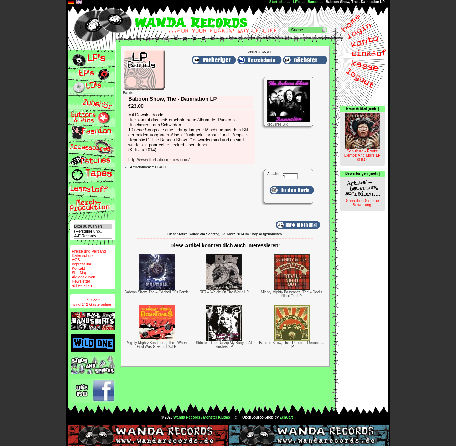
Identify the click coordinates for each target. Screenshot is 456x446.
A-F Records (92, 236)
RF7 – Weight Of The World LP (224, 292)
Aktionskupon (83, 277)
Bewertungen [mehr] (362, 174)
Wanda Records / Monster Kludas (201, 417)
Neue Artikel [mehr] (362, 109)
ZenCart (286, 417)
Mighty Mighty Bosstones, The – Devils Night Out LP (291, 294)
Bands (312, 2)
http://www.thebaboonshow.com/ (159, 159)
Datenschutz (82, 255)
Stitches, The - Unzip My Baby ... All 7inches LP (224, 345)
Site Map (79, 272)
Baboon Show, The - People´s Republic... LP (291, 345)
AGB (76, 260)
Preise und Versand (89, 251)
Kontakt (78, 268)
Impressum (81, 264)
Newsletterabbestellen (82, 283)
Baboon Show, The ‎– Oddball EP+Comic (157, 292)
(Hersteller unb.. (92, 231)
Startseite (277, 2)
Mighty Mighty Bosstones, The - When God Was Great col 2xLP (156, 345)
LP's (296, 2)
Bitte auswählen (92, 226)
